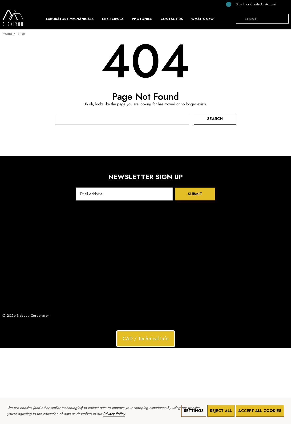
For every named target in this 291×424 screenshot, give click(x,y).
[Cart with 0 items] (225, 4)
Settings (194, 410)
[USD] (284, 4)
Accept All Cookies (259, 410)
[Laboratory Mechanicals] (70, 20)
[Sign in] (240, 4)
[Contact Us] (171, 18)
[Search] (240, 19)
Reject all (221, 410)
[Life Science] (113, 20)
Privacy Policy (114, 413)
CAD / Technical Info (146, 338)
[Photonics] (142, 20)
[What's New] (202, 20)
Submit (195, 194)
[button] (145, 338)
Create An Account (263, 4)
